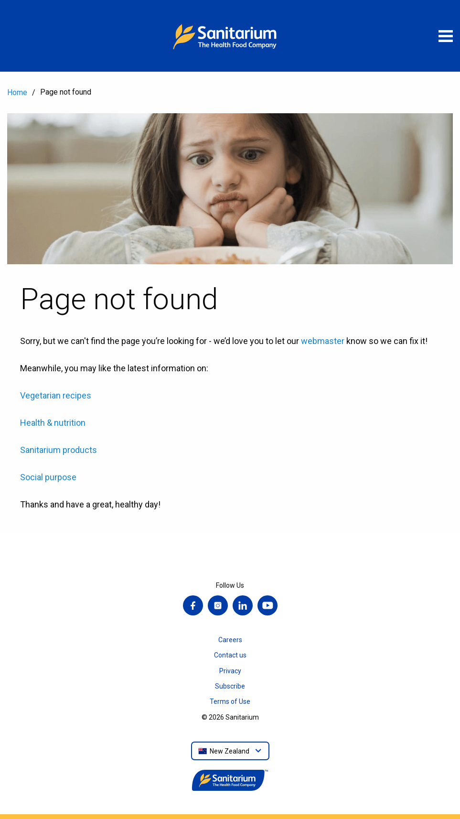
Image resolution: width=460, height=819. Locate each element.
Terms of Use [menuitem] (230, 701)
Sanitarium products (58, 450)
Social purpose (48, 477)
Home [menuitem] (17, 92)
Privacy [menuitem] (230, 671)
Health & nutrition (53, 423)
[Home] (230, 36)
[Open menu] (446, 36)
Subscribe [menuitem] (230, 686)
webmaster (322, 341)
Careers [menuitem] (230, 640)
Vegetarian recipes (55, 395)
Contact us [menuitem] (230, 655)
